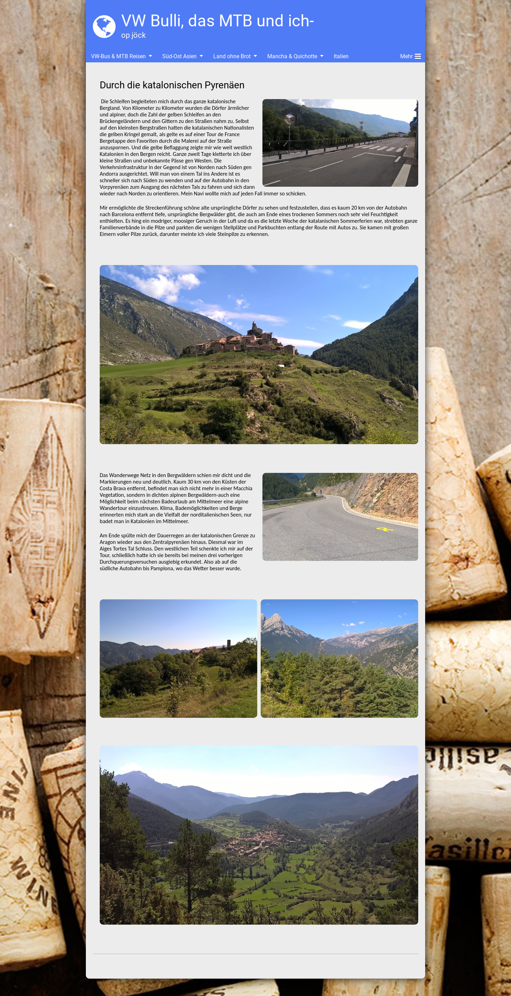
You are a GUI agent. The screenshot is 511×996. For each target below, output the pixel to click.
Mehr (410, 55)
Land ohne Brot (232, 56)
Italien (341, 56)
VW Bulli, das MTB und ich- (217, 20)
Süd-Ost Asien (179, 56)
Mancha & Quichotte (292, 56)
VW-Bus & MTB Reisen (118, 56)
